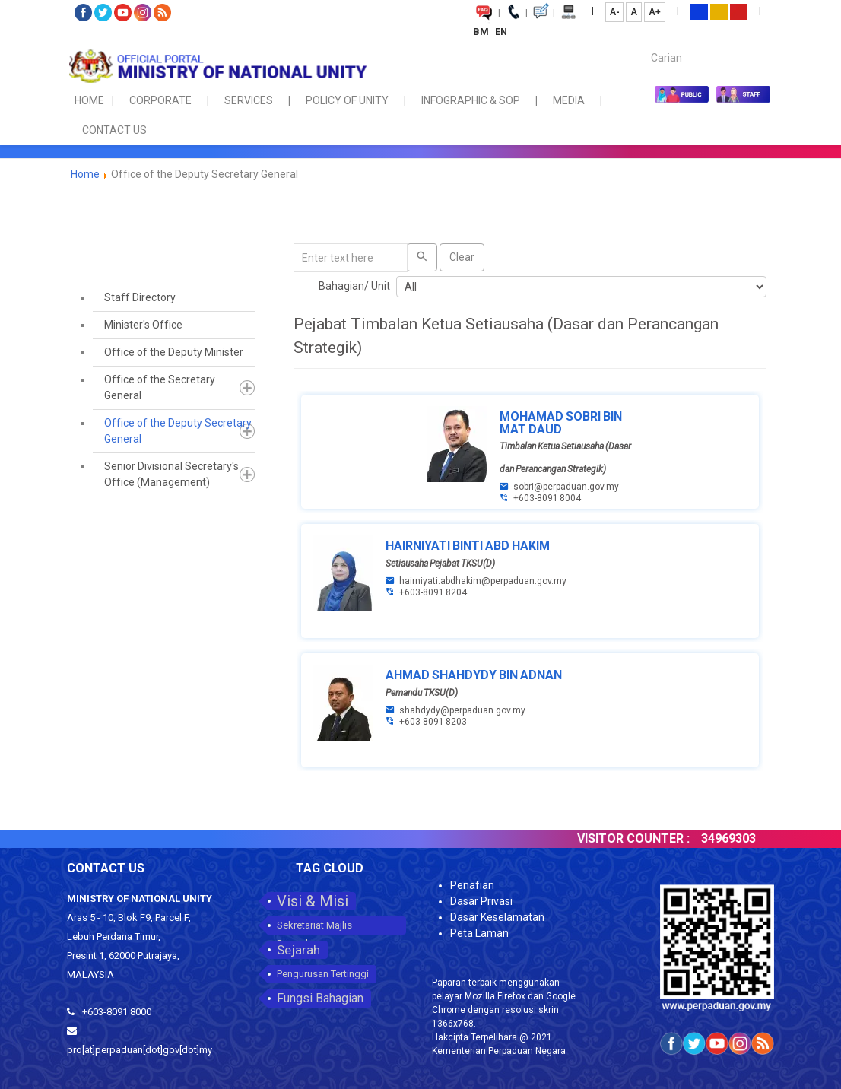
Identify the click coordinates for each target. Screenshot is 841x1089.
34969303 (748, 838)
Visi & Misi (312, 901)
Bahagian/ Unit (354, 286)
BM (482, 31)
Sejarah (298, 949)
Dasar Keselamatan (497, 917)
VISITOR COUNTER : (653, 838)
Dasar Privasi (481, 901)
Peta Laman (479, 933)
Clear (461, 257)
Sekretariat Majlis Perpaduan (314, 927)
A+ (655, 12)
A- (615, 12)
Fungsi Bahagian (320, 998)
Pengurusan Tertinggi (323, 973)
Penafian (472, 885)
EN (501, 31)
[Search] (422, 257)
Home (85, 174)
